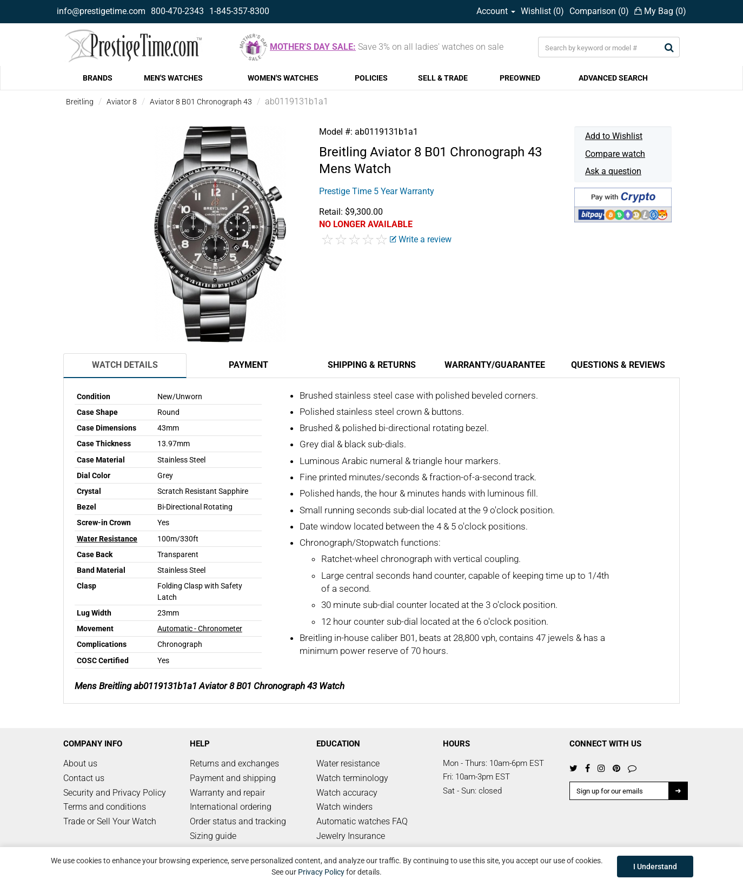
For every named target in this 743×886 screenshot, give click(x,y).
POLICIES (371, 78)
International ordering (230, 807)
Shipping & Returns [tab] (372, 365)
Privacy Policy (321, 872)
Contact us (83, 778)
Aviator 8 (122, 101)
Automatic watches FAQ (362, 821)
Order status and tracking (238, 821)
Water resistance (348, 763)
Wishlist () (542, 11)
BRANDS (97, 78)
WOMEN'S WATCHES (283, 78)
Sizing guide (213, 836)
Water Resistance (107, 538)
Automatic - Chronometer (199, 628)
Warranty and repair (227, 793)
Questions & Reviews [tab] (618, 365)
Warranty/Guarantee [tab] (495, 365)
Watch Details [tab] (125, 365)
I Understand (655, 866)
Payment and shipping (233, 778)
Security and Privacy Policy (114, 793)
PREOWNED (520, 78)
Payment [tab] (248, 365)
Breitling (80, 101)
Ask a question (613, 171)
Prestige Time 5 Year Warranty (376, 191)
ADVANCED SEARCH (613, 78)
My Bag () (660, 11)
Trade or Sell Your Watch (109, 821)
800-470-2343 (177, 11)
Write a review (421, 239)
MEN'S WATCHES (173, 78)
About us (80, 763)
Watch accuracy (346, 793)
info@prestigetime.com (101, 11)
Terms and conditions (104, 807)
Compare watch (615, 154)
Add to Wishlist (613, 136)
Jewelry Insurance (350, 836)
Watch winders (344, 807)
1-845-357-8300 (239, 11)
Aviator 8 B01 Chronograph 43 (201, 101)
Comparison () (599, 11)
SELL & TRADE (443, 78)
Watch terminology (352, 778)
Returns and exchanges (234, 763)
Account (495, 11)
